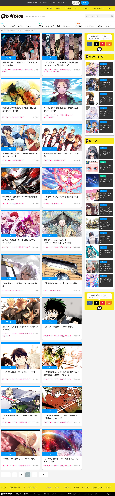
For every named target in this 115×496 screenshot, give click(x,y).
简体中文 (59, 8)
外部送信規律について (74, 494)
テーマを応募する (30, 487)
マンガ (12, 26)
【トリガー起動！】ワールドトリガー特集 (18, 372)
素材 (58, 26)
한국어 (77, 8)
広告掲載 (46, 494)
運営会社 (18, 494)
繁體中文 (68, 8)
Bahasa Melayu (98, 8)
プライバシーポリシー (51, 3)
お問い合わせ (36, 494)
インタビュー (89, 26)
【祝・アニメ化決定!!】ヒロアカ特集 (58, 327)
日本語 (109, 8)
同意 (84, 3)
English (49, 8)
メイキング (50, 26)
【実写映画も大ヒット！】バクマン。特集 (60, 283)
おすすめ (79, 26)
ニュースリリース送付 (90, 494)
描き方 (40, 26)
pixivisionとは (15, 487)
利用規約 (26, 494)
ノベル (20, 26)
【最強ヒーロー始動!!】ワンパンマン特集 (18, 459)
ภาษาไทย (86, 8)
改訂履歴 (76, 3)
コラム (99, 26)
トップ (3, 30)
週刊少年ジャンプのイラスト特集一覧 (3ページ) (21, 30)
